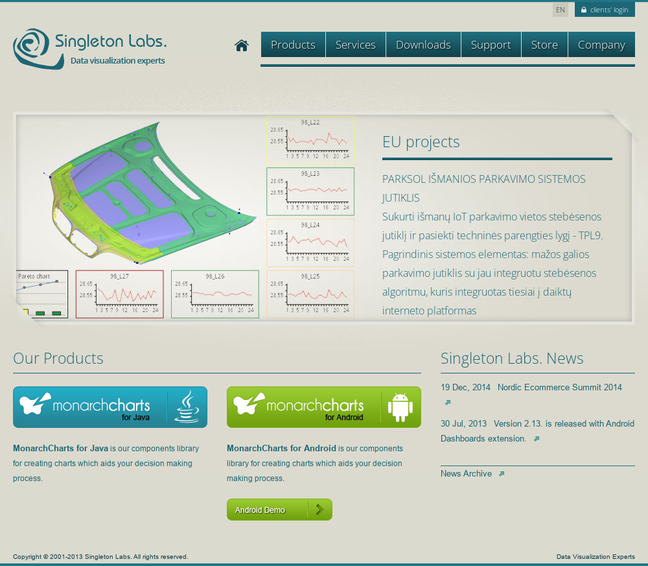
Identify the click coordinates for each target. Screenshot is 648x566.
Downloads (423, 44)
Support (491, 44)
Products (293, 44)
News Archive (472, 473)
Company (601, 44)
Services (356, 44)
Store (544, 44)
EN (560, 9)
